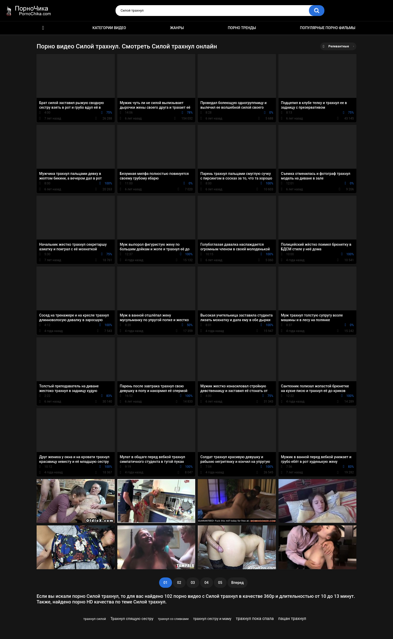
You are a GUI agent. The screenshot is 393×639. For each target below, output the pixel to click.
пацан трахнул (292, 618)
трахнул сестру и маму (212, 619)
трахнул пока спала (255, 618)
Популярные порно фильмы (327, 28)
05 (220, 583)
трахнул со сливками (173, 619)
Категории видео (109, 28)
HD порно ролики (43, 28)
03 (193, 583)
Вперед (237, 583)
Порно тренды (242, 28)
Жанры (177, 28)
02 (179, 583)
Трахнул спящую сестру (131, 618)
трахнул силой (94, 619)
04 (206, 583)
